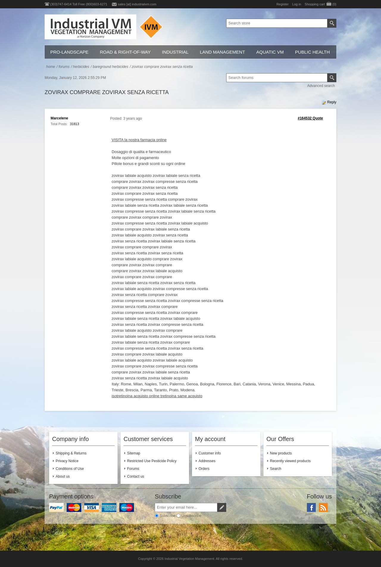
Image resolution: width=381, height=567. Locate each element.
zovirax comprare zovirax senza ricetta (162, 67)
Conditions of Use (70, 469)
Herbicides (81, 67)
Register (283, 4)
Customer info (210, 453)
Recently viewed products (290, 461)
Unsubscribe (191, 516)
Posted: (116, 118)
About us (63, 476)
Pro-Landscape (69, 51)
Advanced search (321, 86)
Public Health (312, 51)
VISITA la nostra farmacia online (139, 140)
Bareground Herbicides (110, 67)
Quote (318, 118)
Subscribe (167, 516)
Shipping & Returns (71, 453)
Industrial (175, 51)
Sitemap (133, 453)
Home (50, 67)
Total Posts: (59, 124)
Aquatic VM (270, 51)
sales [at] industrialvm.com (137, 4)
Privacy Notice (67, 461)
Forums (64, 67)
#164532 (305, 118)
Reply (331, 102)
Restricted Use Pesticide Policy (152, 461)
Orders (204, 469)
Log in (296, 4)
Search (275, 469)
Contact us (135, 476)
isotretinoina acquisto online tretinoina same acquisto (157, 396)
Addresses (207, 461)
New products (281, 453)
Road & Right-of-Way (125, 51)
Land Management (222, 51)
